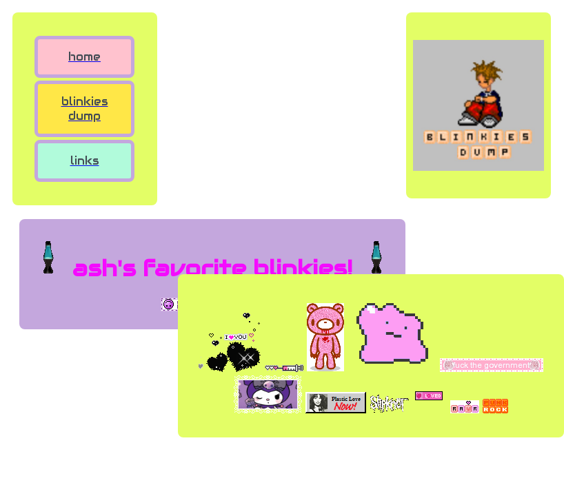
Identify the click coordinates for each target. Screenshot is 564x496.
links (84, 161)
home (84, 57)
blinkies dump (84, 108)
